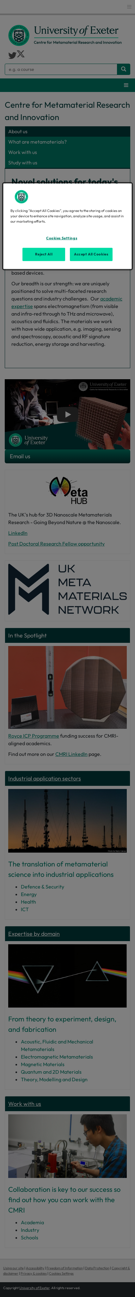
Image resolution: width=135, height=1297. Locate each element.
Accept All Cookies (91, 254)
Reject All (43, 254)
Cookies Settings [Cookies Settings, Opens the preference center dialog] (61, 238)
